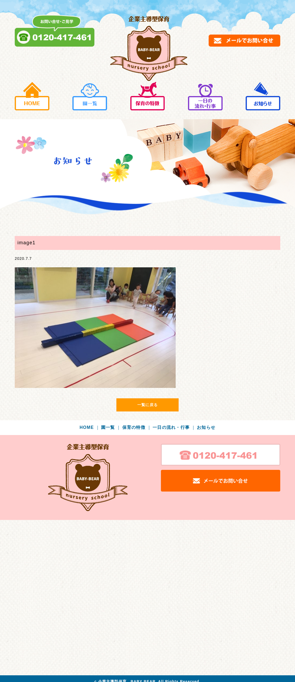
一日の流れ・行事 (174, 427)
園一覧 (111, 427)
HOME (90, 427)
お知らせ (206, 427)
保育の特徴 (137, 427)
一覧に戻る (147, 405)
